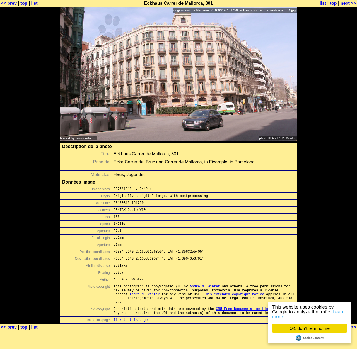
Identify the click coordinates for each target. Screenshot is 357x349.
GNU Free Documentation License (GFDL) (253, 325)
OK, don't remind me (310, 328)
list (34, 3)
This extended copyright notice (234, 308)
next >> (348, 3)
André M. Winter (205, 298)
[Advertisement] (334, 137)
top (23, 3)
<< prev (9, 3)
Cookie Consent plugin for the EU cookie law (310, 338)
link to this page (131, 338)
